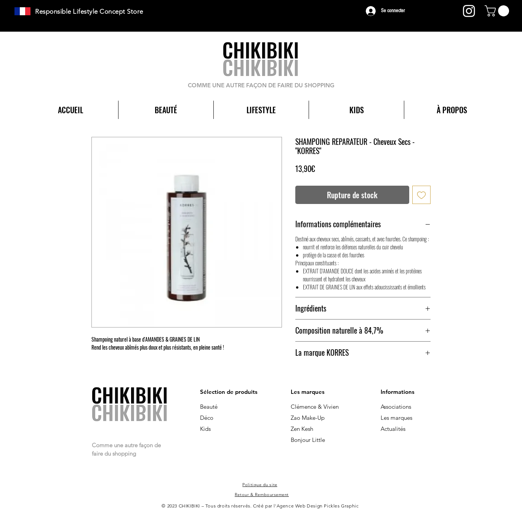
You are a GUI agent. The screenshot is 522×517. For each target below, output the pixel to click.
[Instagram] (469, 11)
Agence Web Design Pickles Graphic (318, 506)
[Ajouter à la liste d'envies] (421, 195)
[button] (498, 10)
